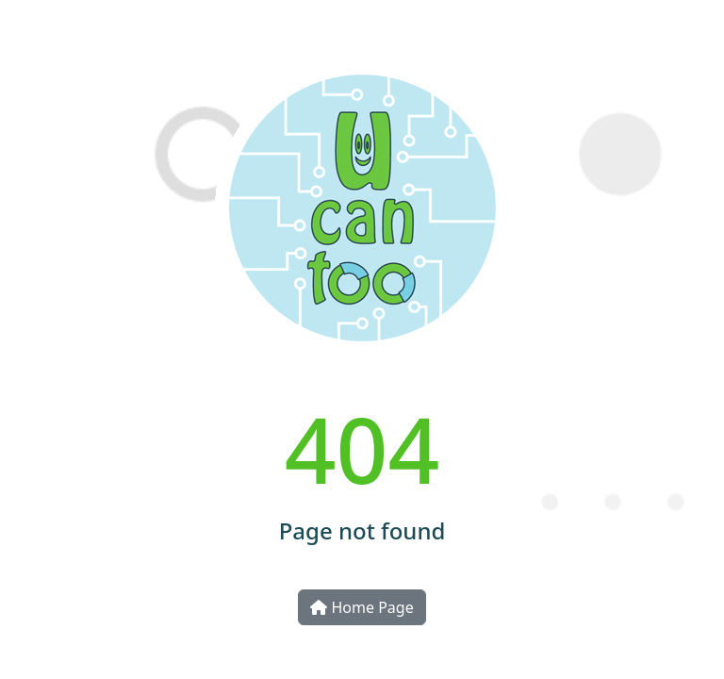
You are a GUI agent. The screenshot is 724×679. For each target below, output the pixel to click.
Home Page (361, 607)
